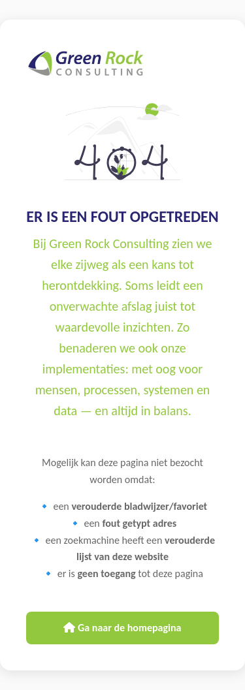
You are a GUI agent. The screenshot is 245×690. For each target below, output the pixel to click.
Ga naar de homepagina (122, 627)
